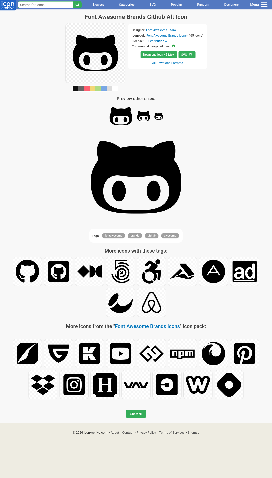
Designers (231, 4)
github (152, 235)
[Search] (77, 4)
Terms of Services (172, 432)
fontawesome (113, 235)
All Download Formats (167, 63)
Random (203, 4)
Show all (136, 414)
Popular (176, 4)
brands (135, 235)
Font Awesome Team (161, 30)
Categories (127, 4)
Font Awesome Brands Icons (166, 35)
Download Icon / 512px (158, 54)
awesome (170, 235)
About (115, 432)
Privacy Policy (146, 432)
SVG (153, 4)
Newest (98, 4)
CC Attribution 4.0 (156, 41)
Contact (127, 432)
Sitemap (193, 432)
